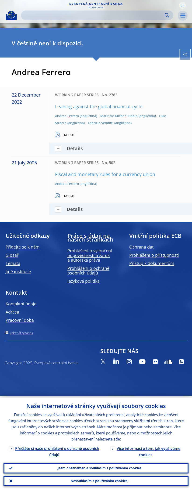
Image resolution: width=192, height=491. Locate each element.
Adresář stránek (21, 333)
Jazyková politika (83, 281)
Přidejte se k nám (23, 247)
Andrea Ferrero (67, 116)
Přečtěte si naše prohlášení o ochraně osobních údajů (57, 450)
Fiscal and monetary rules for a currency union (105, 174)
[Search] (93, 15)
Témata (13, 263)
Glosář (12, 255)
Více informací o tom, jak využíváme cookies (148, 450)
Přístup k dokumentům (151, 263)
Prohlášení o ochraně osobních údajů (88, 270)
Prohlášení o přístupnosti (154, 255)
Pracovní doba (20, 320)
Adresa (12, 312)
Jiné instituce (18, 271)
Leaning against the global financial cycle (98, 106)
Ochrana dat (141, 247)
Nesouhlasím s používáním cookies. (99, 480)
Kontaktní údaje (21, 304)
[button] (182, 5)
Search (167, 15)
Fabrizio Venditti (100, 123)
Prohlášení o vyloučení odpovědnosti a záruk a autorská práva (89, 255)
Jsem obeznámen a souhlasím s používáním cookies (99, 467)
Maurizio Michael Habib (119, 116)
